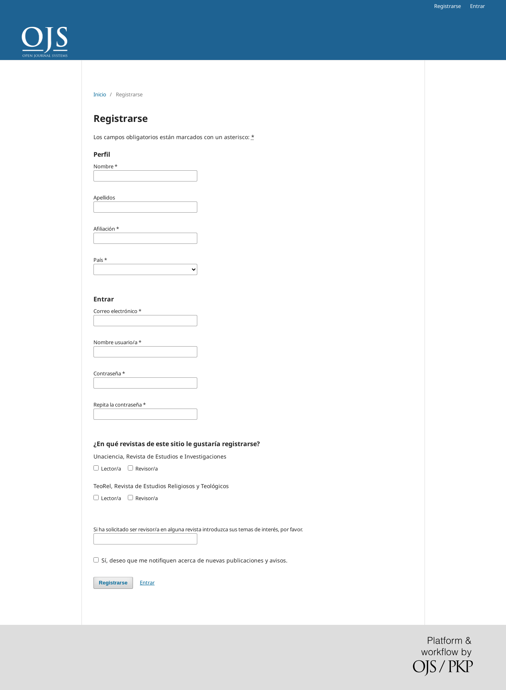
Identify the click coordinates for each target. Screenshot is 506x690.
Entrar (477, 6)
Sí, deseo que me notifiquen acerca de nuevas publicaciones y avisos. (190, 560)
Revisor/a (143, 468)
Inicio (99, 94)
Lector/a (107, 468)
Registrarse (447, 6)
